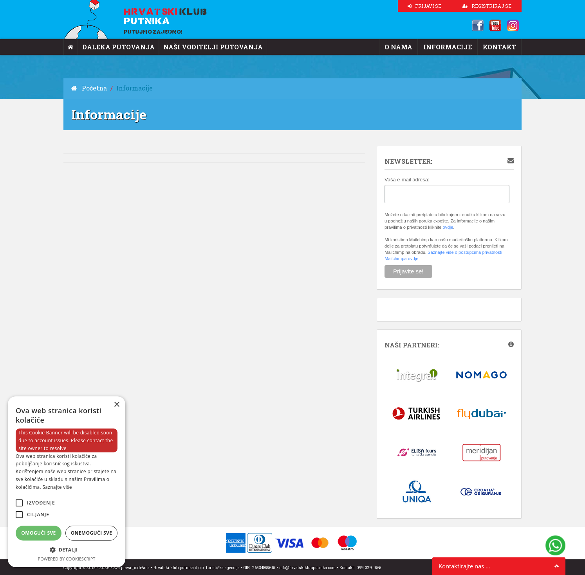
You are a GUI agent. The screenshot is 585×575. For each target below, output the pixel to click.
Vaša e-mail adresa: (407, 180)
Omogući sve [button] (38, 533)
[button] (66, 550)
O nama (409, 47)
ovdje (448, 227)
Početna (86, 88)
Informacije (453, 47)
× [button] (116, 405)
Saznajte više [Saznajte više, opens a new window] (57, 487)
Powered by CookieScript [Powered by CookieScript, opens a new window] (67, 559)
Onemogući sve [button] (91, 533)
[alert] (66, 481)
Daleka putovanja (113, 47)
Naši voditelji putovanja (198, 47)
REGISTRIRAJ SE (486, 6)
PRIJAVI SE (424, 6)
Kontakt (501, 47)
